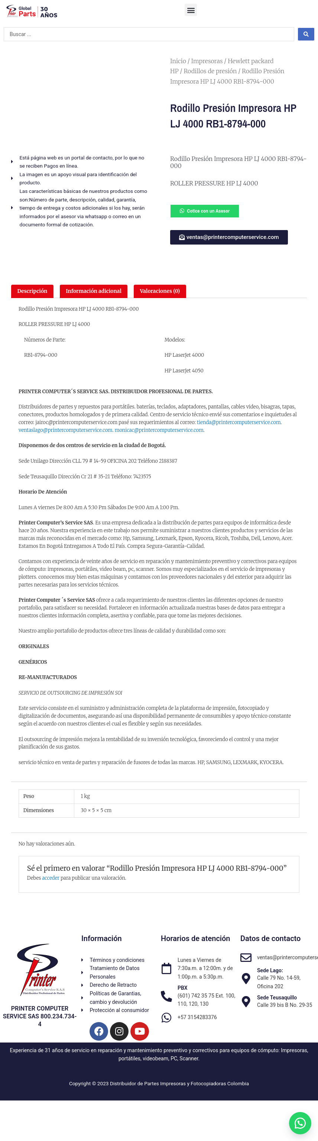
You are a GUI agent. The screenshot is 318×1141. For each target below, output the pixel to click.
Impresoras (207, 61)
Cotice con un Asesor (208, 210)
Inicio (178, 61)
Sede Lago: (270, 970)
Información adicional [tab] (93, 291)
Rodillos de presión (210, 71)
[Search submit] (306, 34)
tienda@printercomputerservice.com (239, 422)
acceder (50, 878)
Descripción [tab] (32, 291)
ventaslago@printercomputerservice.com (65, 430)
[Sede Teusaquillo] (246, 1001)
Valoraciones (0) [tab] (160, 291)
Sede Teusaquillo (277, 998)
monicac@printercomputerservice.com (159, 430)
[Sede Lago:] (246, 978)
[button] (191, 10)
